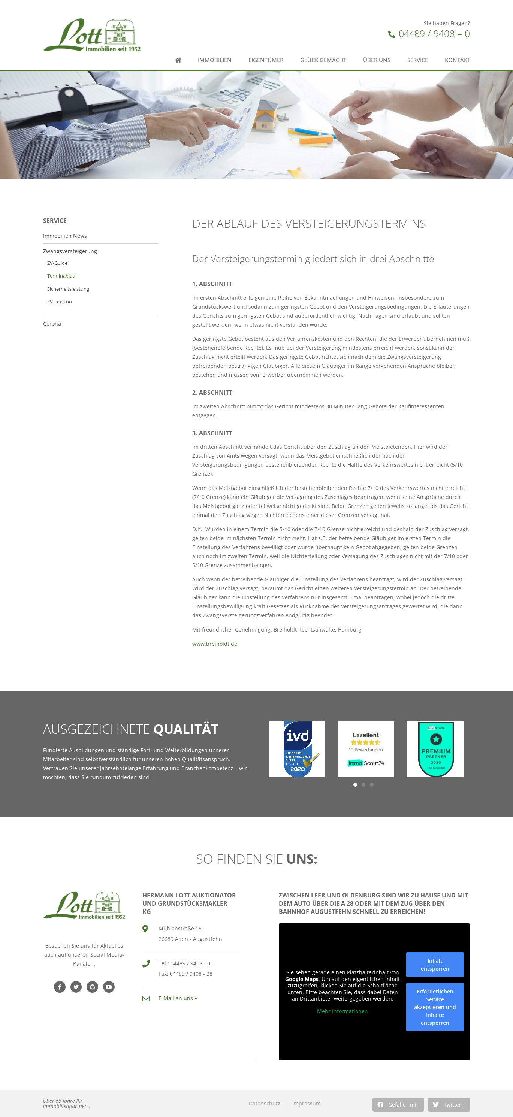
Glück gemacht (323, 60)
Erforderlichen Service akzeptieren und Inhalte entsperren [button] (435, 1007)
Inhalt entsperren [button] (435, 964)
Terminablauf (62, 276)
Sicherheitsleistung (68, 289)
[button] (398, 1105)
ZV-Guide (57, 263)
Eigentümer (265, 60)
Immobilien (215, 60)
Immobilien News (65, 236)
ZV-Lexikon (59, 302)
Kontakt (457, 60)
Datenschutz (264, 1103)
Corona (52, 324)
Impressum (306, 1103)
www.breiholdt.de (214, 643)
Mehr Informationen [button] (342, 1011)
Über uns (376, 60)
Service (417, 60)
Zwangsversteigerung (70, 251)
